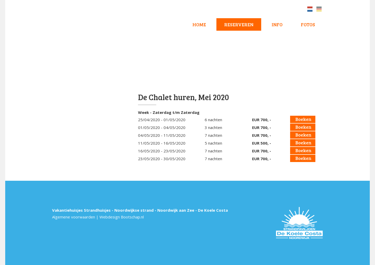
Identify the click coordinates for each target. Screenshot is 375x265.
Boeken (303, 119)
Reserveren (238, 24)
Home (199, 24)
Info (277, 24)
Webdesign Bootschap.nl (121, 216)
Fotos (308, 24)
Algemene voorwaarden (73, 216)
